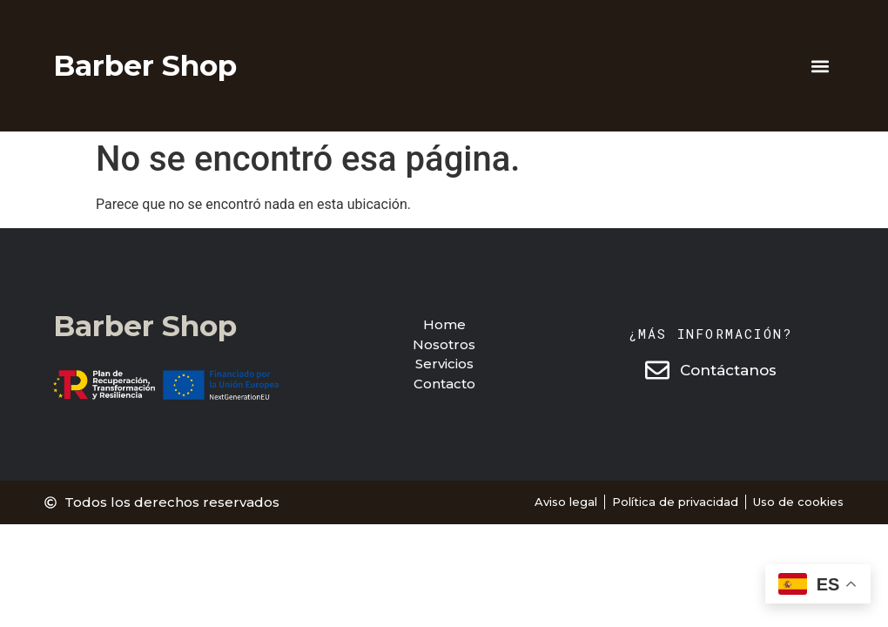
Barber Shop (145, 65)
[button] (820, 65)
